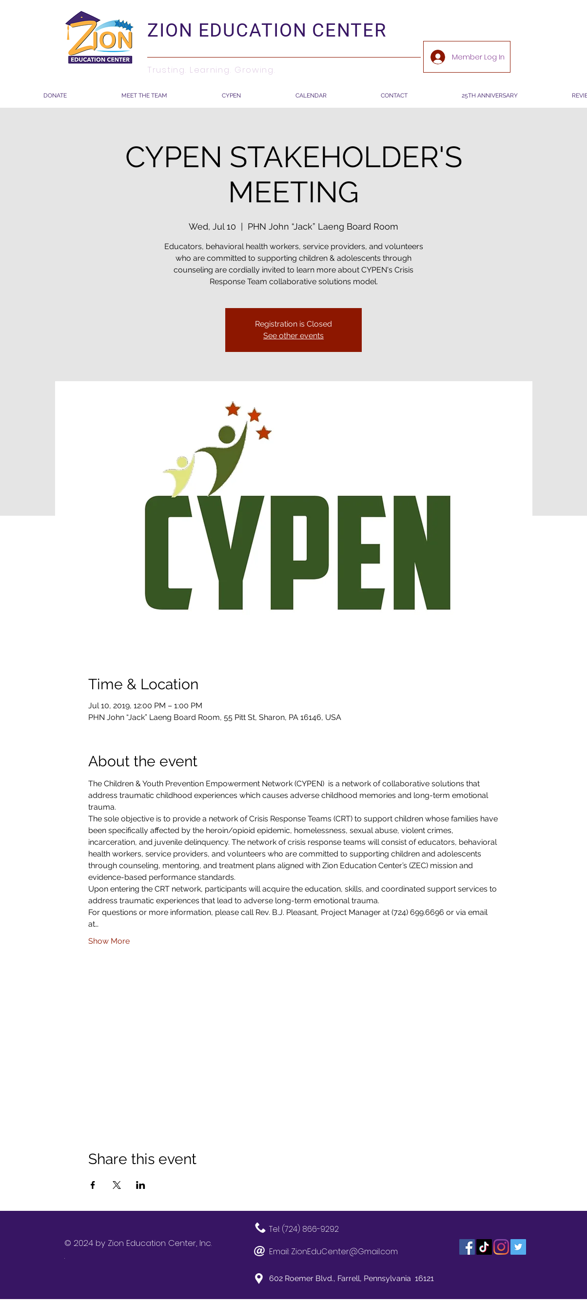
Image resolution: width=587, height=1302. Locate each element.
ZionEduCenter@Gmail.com (344, 1251)
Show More (109, 941)
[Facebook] (467, 1247)
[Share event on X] (116, 1185)
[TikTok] (484, 1247)
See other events (293, 335)
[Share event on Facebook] (93, 1185)
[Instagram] (501, 1247)
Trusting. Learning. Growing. (211, 70)
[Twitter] (518, 1247)
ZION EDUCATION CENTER (267, 30)
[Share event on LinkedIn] (140, 1185)
